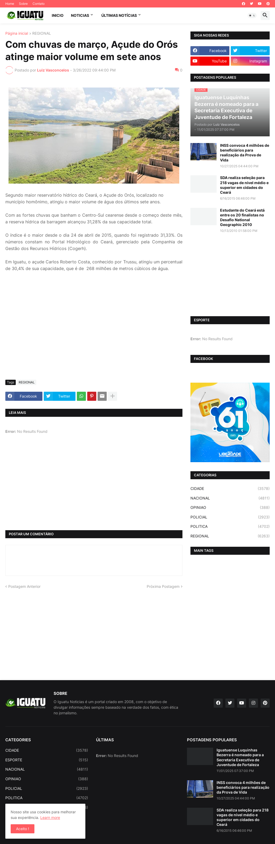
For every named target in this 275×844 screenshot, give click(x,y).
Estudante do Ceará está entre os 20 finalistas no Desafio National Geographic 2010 (242, 217)
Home (9, 4)
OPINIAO (230, 507)
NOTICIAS (80, 15)
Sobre (23, 4)
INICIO (57, 15)
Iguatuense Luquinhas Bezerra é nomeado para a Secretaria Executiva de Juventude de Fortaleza (240, 757)
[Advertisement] (93, 335)
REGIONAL (41, 33)
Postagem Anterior (24, 586)
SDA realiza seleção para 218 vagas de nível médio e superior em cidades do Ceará (244, 185)
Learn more (50, 817)
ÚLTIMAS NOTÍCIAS (119, 15)
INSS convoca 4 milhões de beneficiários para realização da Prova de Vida (244, 152)
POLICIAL (230, 517)
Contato (39, 4)
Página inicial (16, 33)
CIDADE (230, 488)
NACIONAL (230, 498)
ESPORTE (46, 760)
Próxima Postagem (163, 586)
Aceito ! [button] (22, 828)
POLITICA (230, 526)
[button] (252, 15)
